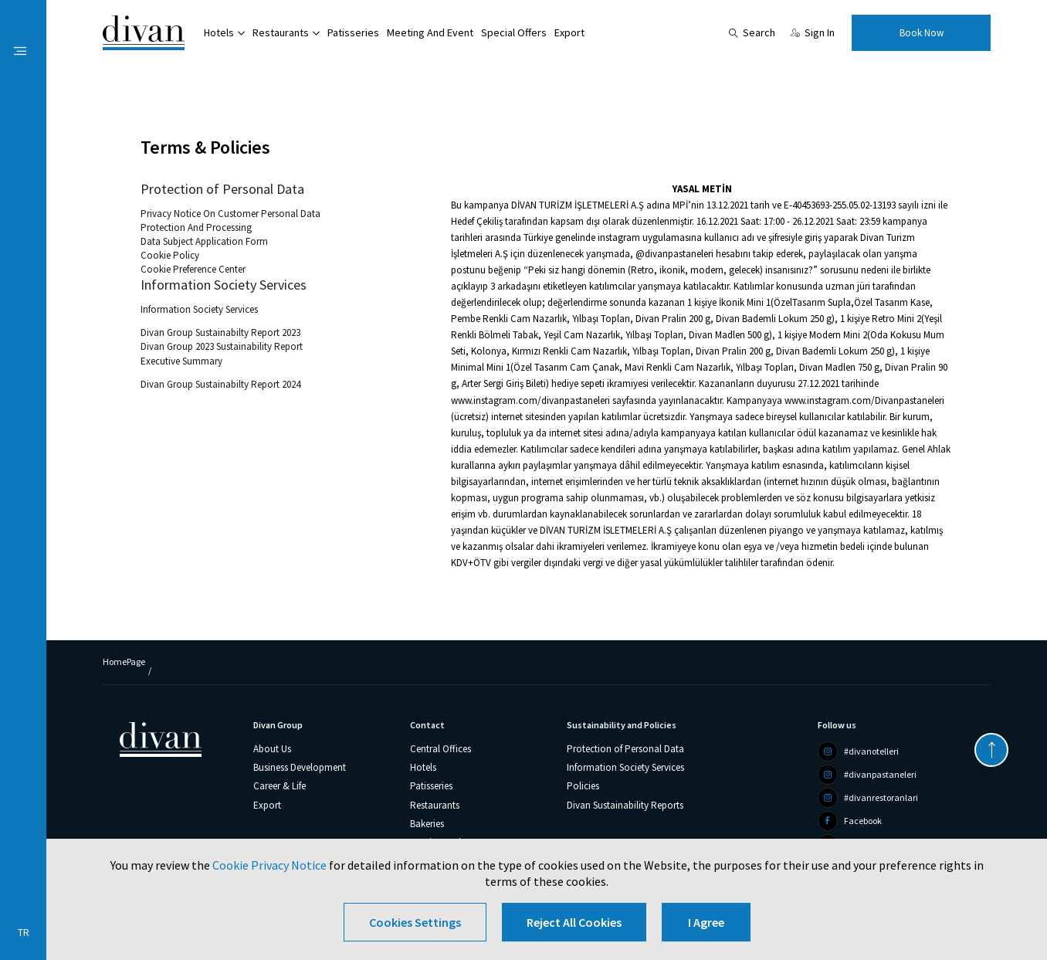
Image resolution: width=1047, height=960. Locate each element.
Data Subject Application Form (204, 241)
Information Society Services (224, 284)
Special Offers (514, 32)
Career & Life (279, 785)
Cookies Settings (415, 922)
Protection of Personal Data (222, 189)
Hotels (219, 32)
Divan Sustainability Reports (625, 805)
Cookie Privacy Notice (269, 865)
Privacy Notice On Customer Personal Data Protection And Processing (230, 220)
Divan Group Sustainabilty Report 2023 (220, 332)
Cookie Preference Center (193, 269)
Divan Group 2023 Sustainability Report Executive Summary (222, 353)
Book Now (922, 32)
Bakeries (427, 823)
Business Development (299, 767)
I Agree (706, 922)
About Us (272, 748)
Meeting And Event (430, 32)
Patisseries (353, 32)
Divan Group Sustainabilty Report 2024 (220, 384)
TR (23, 932)
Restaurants (280, 32)
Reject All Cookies (574, 922)
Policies (583, 785)
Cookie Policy (170, 255)
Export (569, 32)
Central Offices (440, 748)
